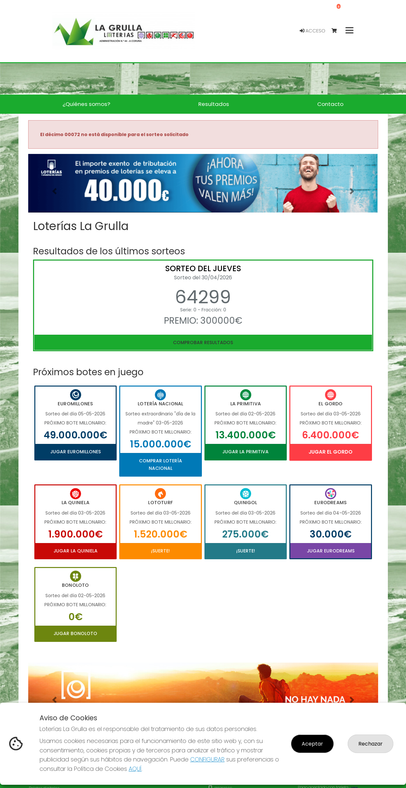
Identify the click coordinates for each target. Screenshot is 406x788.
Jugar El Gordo (330, 451)
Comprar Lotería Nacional (160, 464)
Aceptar (312, 743)
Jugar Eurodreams (330, 551)
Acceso (312, 31)
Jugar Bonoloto (75, 633)
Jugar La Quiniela (75, 551)
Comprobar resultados (203, 342)
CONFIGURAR (207, 759)
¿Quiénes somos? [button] (86, 104)
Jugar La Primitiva (245, 451)
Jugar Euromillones (75, 451)
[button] (54, 191)
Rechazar (370, 743)
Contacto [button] (330, 104)
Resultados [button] (213, 104)
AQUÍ (135, 769)
